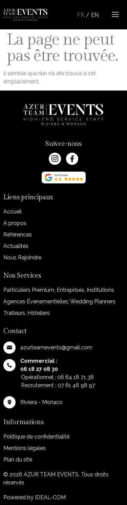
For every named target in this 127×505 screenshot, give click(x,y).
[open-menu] (116, 15)
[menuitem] (80, 15)
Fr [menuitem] (80, 15)
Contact (14, 331)
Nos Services (22, 276)
